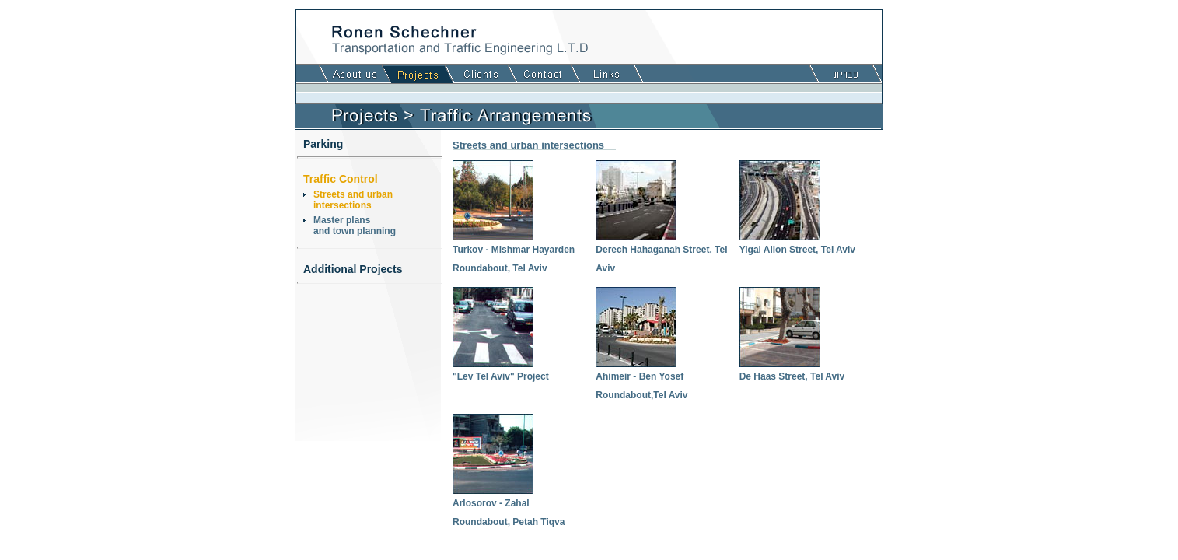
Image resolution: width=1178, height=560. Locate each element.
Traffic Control (340, 179)
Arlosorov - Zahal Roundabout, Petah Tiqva (509, 506)
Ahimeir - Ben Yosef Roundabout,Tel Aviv (641, 380)
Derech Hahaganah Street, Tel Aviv (661, 253)
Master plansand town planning (354, 225)
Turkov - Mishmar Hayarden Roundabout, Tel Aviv (514, 253)
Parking (323, 144)
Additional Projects (353, 269)
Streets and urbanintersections (353, 200)
